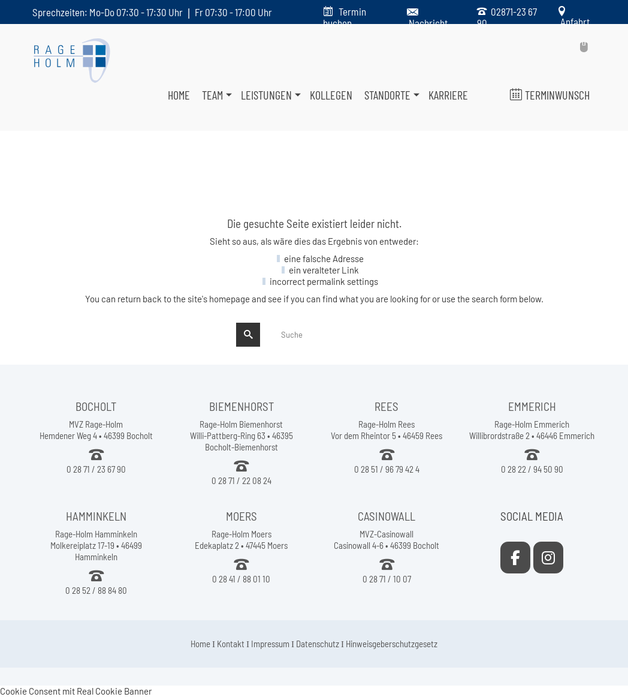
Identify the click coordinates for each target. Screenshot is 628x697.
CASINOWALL (386, 516)
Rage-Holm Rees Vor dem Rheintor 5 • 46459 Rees (386, 430)
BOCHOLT (96, 406)
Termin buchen (344, 17)
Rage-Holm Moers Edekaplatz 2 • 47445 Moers (241, 539)
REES (386, 406)
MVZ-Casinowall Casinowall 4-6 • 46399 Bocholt (386, 539)
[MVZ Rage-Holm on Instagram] (548, 557)
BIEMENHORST (241, 406)
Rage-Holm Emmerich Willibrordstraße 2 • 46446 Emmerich (531, 430)
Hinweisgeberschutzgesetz (391, 643)
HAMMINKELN (96, 516)
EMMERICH (532, 406)
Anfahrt (573, 22)
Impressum (270, 643)
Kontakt (230, 643)
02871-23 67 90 (507, 17)
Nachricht (428, 23)
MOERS (241, 516)
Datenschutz (317, 643)
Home (200, 643)
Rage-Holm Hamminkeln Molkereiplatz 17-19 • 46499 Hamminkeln (96, 545)
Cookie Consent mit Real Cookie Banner (76, 691)
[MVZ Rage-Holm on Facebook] (515, 557)
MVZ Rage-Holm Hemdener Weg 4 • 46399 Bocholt (96, 430)
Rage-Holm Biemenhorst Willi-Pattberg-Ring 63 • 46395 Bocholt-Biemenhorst (241, 435)
